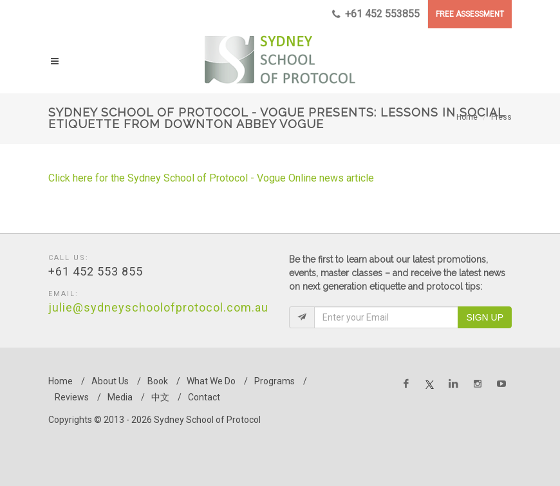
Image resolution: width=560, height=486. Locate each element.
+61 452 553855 (376, 14)
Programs (274, 381)
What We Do (211, 381)
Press (501, 117)
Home (467, 117)
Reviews (72, 397)
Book (157, 381)
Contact (204, 397)
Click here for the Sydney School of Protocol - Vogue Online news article (212, 178)
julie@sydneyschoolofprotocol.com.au (158, 307)
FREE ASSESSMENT (470, 14)
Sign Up (484, 317)
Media (120, 397)
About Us (110, 381)
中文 (160, 397)
